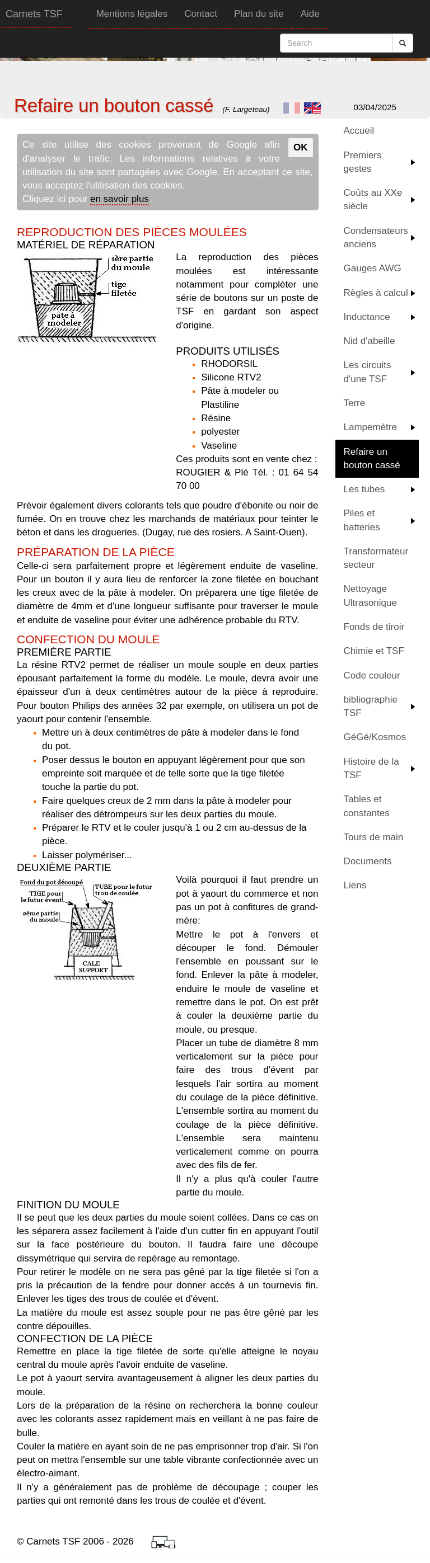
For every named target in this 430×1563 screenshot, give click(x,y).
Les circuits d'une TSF (367, 372)
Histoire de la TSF (371, 768)
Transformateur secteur (376, 558)
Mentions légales (132, 13)
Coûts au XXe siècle (373, 199)
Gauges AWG (372, 268)
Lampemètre (370, 427)
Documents (368, 861)
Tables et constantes (367, 806)
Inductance (367, 317)
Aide (310, 13)
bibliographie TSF (371, 706)
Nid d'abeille (369, 341)
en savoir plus (119, 199)
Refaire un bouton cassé (372, 458)
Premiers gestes (363, 162)
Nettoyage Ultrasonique (370, 595)
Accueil (359, 130)
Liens (355, 885)
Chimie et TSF (374, 651)
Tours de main (374, 837)
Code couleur (372, 675)
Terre (355, 403)
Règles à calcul (376, 293)
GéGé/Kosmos (375, 737)
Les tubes (364, 489)
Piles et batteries (362, 520)
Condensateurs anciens (376, 237)
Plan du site (259, 13)
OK (300, 147)
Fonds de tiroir (374, 627)
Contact (200, 13)
